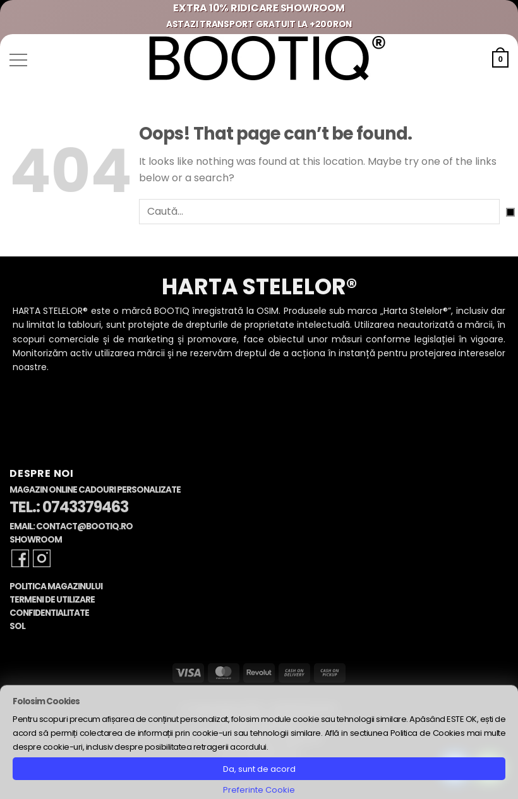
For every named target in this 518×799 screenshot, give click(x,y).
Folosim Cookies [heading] (46, 701)
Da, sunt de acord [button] (259, 769)
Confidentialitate (49, 613)
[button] (18, 60)
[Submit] (510, 212)
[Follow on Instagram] (42, 558)
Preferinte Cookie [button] (259, 790)
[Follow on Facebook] (20, 558)
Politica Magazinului (55, 586)
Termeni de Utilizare (52, 600)
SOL (17, 626)
